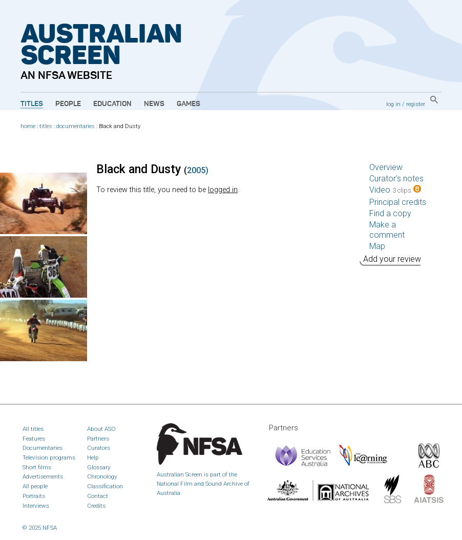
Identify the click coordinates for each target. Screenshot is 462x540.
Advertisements (43, 476)
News (154, 104)
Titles (31, 104)
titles (45, 126)
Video (395, 190)
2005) (197, 170)
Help (93, 457)
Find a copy (390, 213)
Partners (98, 438)
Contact (97, 496)
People (68, 104)
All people (35, 486)
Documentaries (42, 447)
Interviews (36, 505)
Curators (98, 447)
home (27, 126)
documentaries (75, 126)
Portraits (34, 496)
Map (377, 246)
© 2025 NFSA (40, 527)
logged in (223, 189)
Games (188, 104)
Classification (105, 486)
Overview (386, 167)
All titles (33, 428)
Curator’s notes (396, 178)
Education (112, 104)
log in (393, 104)
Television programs (49, 457)
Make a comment (387, 230)
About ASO (101, 428)
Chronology (102, 476)
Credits (96, 505)
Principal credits (397, 202)
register (415, 104)
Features (34, 438)
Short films (37, 467)
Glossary (99, 467)
